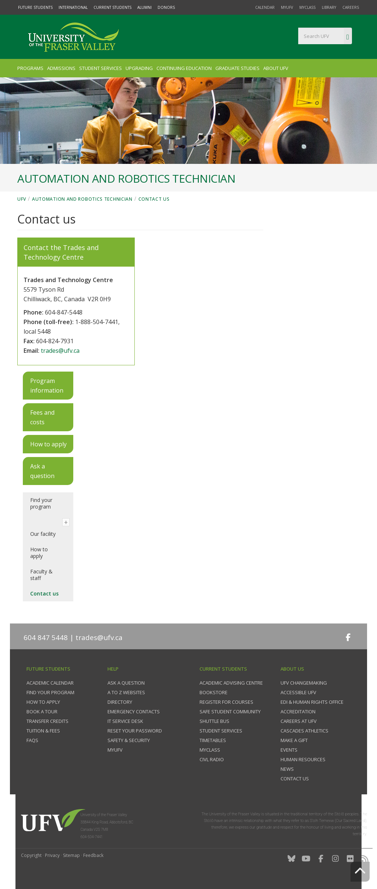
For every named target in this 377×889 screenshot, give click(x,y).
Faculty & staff (41, 574)
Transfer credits (47, 721)
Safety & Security (129, 740)
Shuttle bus (214, 721)
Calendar (265, 7)
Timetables (213, 740)
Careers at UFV (299, 721)
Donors (166, 7)
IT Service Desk (125, 721)
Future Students (35, 7)
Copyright (31, 855)
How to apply (39, 552)
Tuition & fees (43, 730)
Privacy (52, 855)
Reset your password (135, 730)
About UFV (275, 68)
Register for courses (226, 702)
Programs (30, 68)
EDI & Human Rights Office (312, 702)
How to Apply (43, 702)
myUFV (287, 7)
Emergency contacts (134, 711)
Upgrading (139, 68)
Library (329, 7)
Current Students (112, 7)
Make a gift (294, 740)
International (73, 7)
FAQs (32, 740)
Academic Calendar (50, 682)
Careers (350, 7)
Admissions (61, 68)
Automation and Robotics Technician (82, 199)
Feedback (93, 855)
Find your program (41, 503)
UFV (21, 199)
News (287, 769)
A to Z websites (126, 692)
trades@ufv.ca (60, 351)
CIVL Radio (212, 759)
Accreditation (298, 711)
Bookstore (214, 692)
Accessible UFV (298, 692)
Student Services (100, 68)
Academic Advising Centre (231, 682)
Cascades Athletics (304, 730)
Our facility (43, 533)
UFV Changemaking (304, 682)
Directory (120, 702)
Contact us (154, 199)
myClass (307, 7)
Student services (221, 730)
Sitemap (71, 855)
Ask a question (126, 682)
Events (289, 749)
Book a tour (42, 711)
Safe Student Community (230, 711)
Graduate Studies (237, 68)
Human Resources (303, 759)
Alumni (144, 7)
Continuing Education (184, 68)
